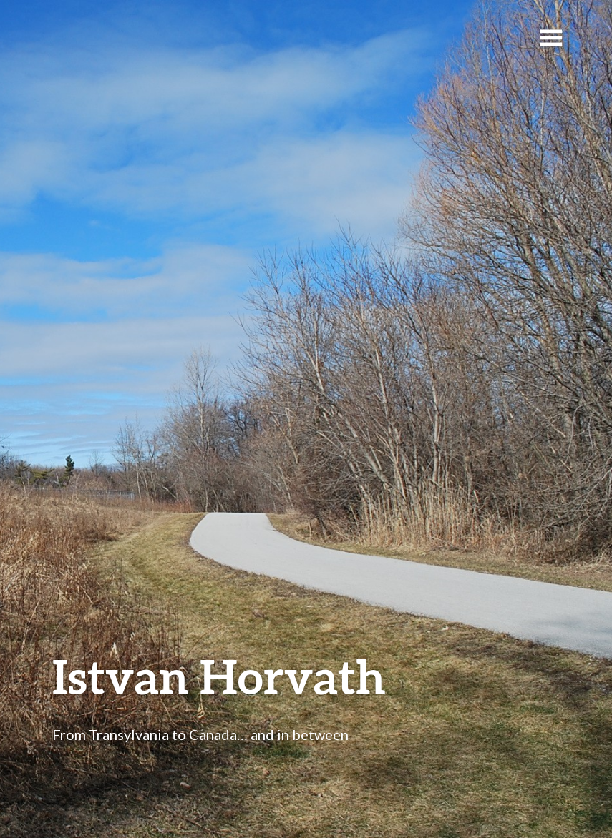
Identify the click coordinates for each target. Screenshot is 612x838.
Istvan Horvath (219, 676)
